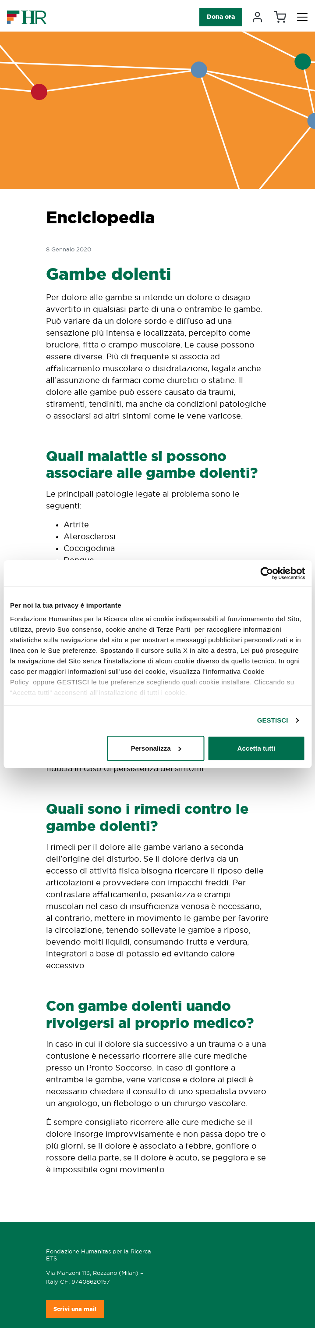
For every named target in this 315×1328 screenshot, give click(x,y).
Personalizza (156, 748)
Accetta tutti (256, 748)
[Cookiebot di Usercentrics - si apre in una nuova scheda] (266, 573)
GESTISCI (272, 720)
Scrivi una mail (74, 1309)
